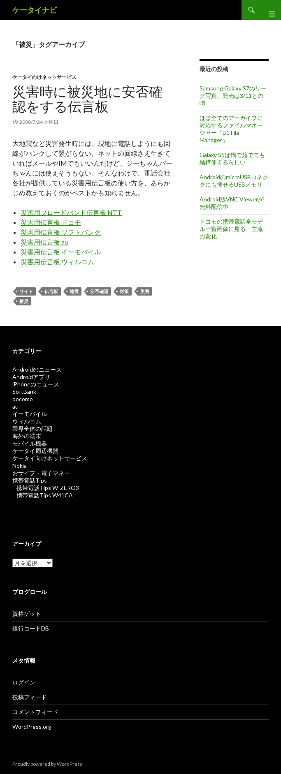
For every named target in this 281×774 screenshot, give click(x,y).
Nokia (19, 465)
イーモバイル (29, 413)
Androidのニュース (37, 369)
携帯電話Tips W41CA (44, 495)
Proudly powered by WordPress (47, 764)
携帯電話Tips (29, 480)
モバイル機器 (29, 443)
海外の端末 (26, 435)
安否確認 (99, 291)
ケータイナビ (34, 9)
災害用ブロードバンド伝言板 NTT (71, 212)
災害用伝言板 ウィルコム (57, 262)
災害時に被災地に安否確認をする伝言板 (87, 98)
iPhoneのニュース (35, 384)
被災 (23, 301)
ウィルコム (26, 421)
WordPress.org (31, 726)
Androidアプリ (31, 376)
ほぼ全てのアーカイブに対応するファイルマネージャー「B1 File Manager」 (231, 128)
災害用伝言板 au (44, 242)
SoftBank (24, 391)
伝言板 (51, 291)
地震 (74, 291)
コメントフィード (35, 711)
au (15, 406)
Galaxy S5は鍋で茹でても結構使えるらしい (232, 158)
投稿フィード (29, 696)
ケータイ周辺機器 (35, 450)
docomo (22, 398)
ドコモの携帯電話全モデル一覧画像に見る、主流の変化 (231, 229)
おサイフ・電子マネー (41, 472)
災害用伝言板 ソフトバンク (61, 232)
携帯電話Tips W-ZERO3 (47, 487)
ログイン (23, 682)
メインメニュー (268, 10)
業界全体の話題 (32, 428)
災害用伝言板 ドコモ (51, 222)
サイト (26, 291)
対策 (124, 291)
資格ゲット (26, 613)
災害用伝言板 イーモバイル (61, 252)
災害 (144, 291)
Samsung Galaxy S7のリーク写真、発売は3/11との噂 (233, 95)
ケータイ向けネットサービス (44, 77)
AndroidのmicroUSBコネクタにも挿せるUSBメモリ (234, 180)
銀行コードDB (30, 628)
